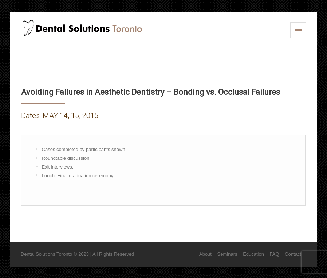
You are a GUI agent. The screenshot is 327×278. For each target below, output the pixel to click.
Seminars (227, 254)
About (205, 254)
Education (253, 254)
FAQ (274, 254)
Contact (293, 254)
